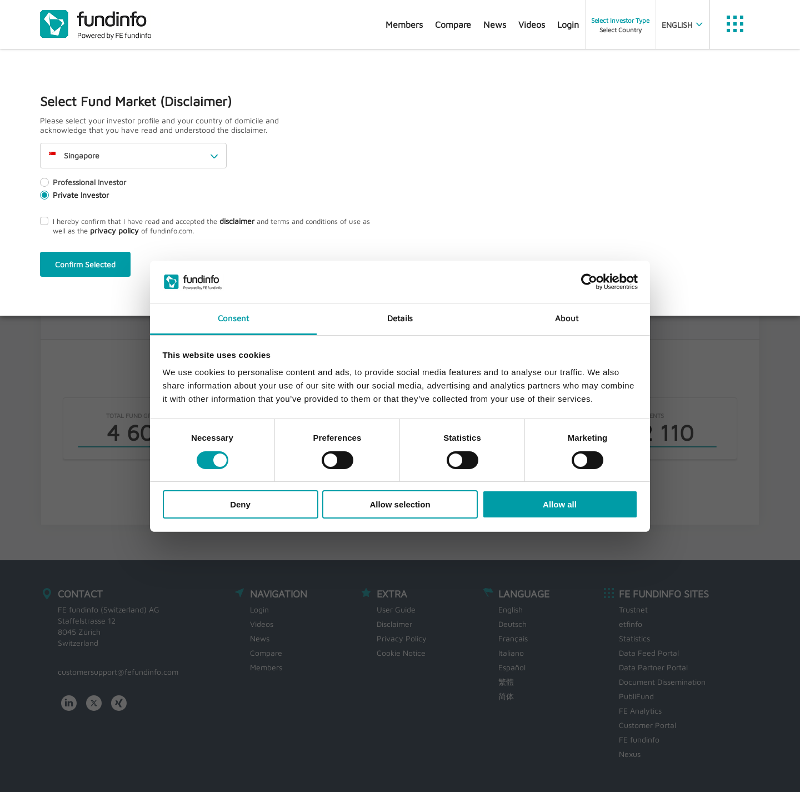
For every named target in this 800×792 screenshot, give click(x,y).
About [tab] (567, 318)
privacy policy (114, 230)
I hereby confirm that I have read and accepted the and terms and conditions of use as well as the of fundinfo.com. (205, 225)
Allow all (560, 504)
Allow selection (399, 504)
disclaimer (236, 221)
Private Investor (74, 195)
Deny (240, 504)
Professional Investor (83, 182)
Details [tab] (400, 318)
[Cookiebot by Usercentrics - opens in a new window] (589, 281)
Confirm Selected (85, 264)
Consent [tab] (233, 318)
